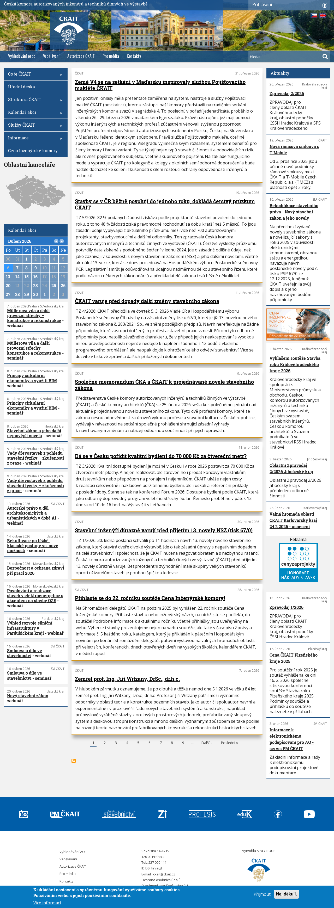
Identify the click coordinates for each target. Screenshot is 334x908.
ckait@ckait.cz (164, 874)
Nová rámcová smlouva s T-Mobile (294, 149)
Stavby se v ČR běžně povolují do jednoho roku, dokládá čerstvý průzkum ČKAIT (165, 204)
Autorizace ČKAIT (81, 56)
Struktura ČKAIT (34, 101)
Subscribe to (73, 761)
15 (27, 276)
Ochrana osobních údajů (161, 880)
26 (63, 285)
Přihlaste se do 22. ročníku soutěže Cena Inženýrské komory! (150, 598)
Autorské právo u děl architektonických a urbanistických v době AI (31, 513)
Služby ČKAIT (34, 126)
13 (8, 276)
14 (17, 276)
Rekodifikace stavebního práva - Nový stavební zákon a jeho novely (294, 212)
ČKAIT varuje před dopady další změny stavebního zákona (147, 301)
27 (8, 294)
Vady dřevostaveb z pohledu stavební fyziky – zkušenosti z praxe (35, 458)
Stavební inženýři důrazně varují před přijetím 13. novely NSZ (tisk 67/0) (164, 530)
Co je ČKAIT (34, 75)
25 (53, 285)
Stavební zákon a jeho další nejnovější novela (34, 433)
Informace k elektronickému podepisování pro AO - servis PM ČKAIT (292, 739)
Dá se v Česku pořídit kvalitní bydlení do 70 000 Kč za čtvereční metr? (161, 456)
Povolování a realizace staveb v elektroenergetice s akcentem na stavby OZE (35, 595)
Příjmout (262, 894)
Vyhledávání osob (21, 56)
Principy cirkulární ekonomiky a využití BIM (32, 378)
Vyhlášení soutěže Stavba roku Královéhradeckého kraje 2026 (295, 364)
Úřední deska (21, 86)
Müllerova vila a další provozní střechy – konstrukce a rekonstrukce (34, 315)
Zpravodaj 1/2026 (286, 607)
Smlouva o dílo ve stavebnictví (24, 653)
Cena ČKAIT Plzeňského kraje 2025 (294, 658)
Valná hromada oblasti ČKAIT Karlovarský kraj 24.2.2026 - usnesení (293, 520)
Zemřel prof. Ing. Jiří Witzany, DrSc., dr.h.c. (127, 678)
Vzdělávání (51, 56)
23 (35, 285)
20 (8, 285)
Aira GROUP (266, 850)
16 (35, 276)
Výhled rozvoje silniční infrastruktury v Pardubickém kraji (29, 627)
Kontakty (134, 56)
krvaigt (156, 868)
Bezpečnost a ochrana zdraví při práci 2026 (35, 570)
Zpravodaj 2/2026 (287, 93)
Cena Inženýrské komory (33, 150)
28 (17, 294)
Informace (34, 139)
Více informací (47, 903)
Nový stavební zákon (27, 695)
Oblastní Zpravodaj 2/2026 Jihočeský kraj (291, 468)
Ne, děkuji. (286, 894)
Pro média (111, 56)
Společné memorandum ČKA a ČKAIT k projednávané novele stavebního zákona (164, 384)
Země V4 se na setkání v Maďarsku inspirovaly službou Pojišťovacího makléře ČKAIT (160, 84)
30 (35, 294)
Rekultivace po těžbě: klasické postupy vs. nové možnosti (32, 545)
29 (26, 294)
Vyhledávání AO (72, 851)
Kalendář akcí (34, 114)
